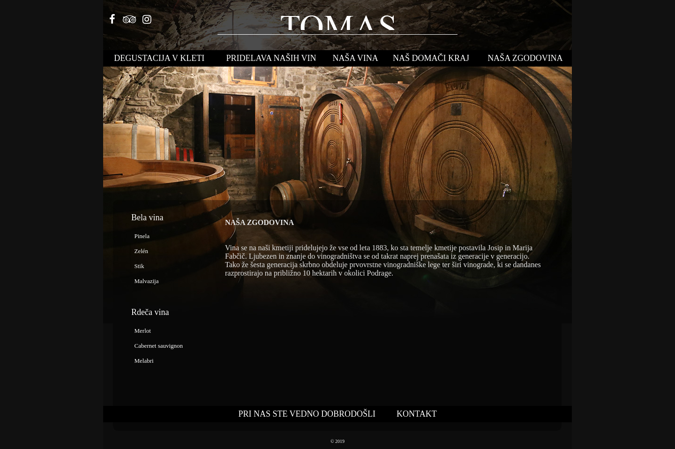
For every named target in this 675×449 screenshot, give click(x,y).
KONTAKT (417, 414)
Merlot (141, 330)
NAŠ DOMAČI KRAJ (431, 58)
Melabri (142, 360)
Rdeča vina (150, 312)
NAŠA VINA (355, 58)
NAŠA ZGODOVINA (525, 58)
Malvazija (144, 280)
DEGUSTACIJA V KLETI (159, 58)
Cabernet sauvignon (157, 345)
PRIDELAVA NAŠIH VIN (271, 58)
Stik (137, 265)
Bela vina (147, 217)
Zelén (139, 250)
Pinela (140, 235)
